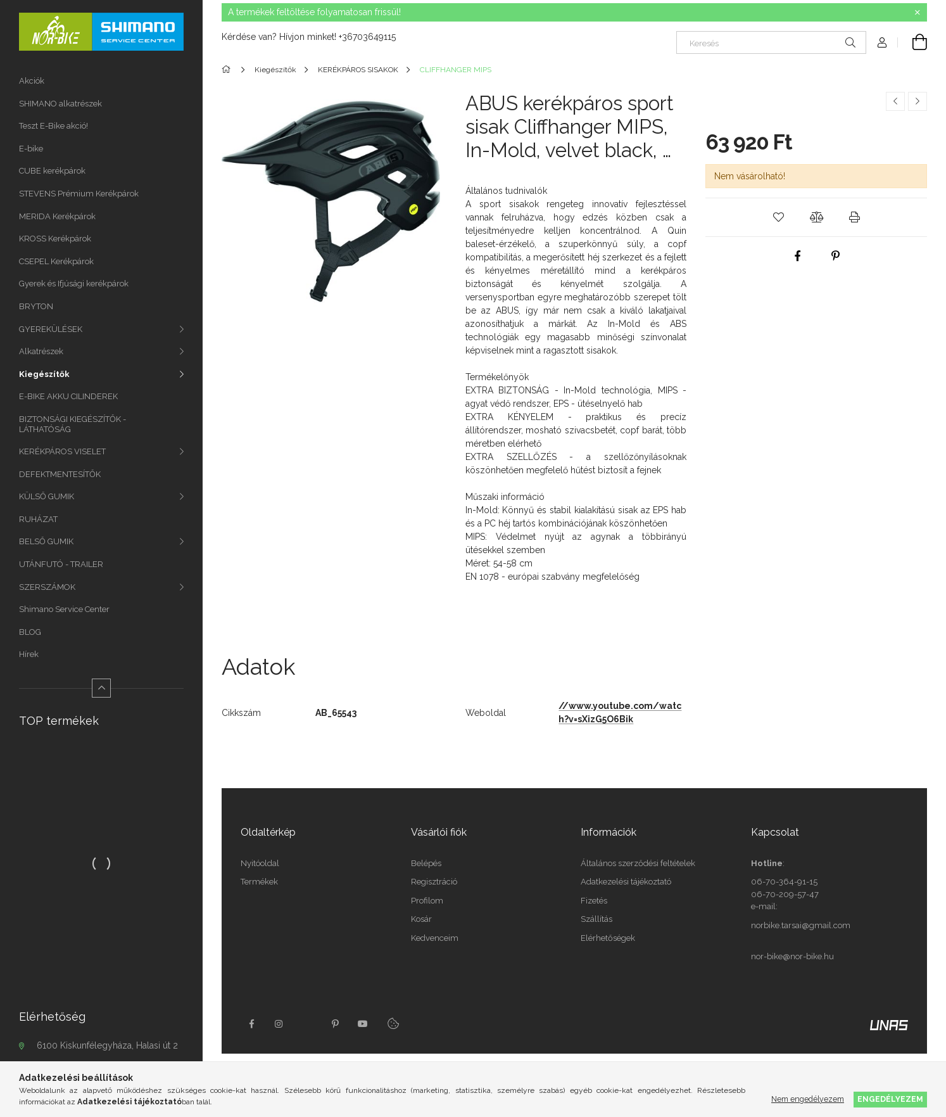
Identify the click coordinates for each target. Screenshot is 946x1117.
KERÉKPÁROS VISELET (62, 451)
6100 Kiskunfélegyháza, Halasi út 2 (107, 1045)
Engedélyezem (890, 1099)
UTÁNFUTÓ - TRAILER (61, 564)
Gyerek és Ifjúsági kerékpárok (74, 283)
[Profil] (882, 42)
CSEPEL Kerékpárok (56, 261)
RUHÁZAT (38, 519)
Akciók (31, 81)
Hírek (29, 654)
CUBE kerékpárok (52, 171)
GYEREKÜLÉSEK (50, 329)
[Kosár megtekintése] (912, 42)
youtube (363, 1024)
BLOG (30, 632)
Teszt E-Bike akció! (53, 126)
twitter (307, 1024)
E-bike (31, 148)
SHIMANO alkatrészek (60, 103)
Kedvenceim (434, 938)
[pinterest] (835, 255)
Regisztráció (434, 881)
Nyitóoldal (260, 863)
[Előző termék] (895, 101)
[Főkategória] (228, 69)
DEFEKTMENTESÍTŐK (60, 474)
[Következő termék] (917, 101)
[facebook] (797, 255)
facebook (251, 1024)
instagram (279, 1024)
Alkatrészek (41, 351)
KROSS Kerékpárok (55, 238)
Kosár (421, 919)
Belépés (426, 863)
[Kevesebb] (101, 688)
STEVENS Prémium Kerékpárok (79, 193)
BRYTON (36, 306)
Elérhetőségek (608, 938)
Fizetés (594, 900)
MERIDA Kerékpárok (57, 216)
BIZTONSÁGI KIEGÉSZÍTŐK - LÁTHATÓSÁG (72, 424)
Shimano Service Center (64, 609)
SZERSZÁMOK (47, 587)
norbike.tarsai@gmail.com (800, 925)
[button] (778, 217)
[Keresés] (771, 42)
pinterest (335, 1024)
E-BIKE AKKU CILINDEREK (68, 396)
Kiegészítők (44, 374)
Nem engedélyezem (807, 1099)
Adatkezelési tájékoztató (626, 881)
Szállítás (596, 919)
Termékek (259, 881)
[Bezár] (917, 12)
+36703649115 (367, 37)
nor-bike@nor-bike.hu (792, 956)
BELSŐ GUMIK (46, 541)
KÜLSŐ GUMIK (46, 496)
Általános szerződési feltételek (638, 863)
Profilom (427, 900)
